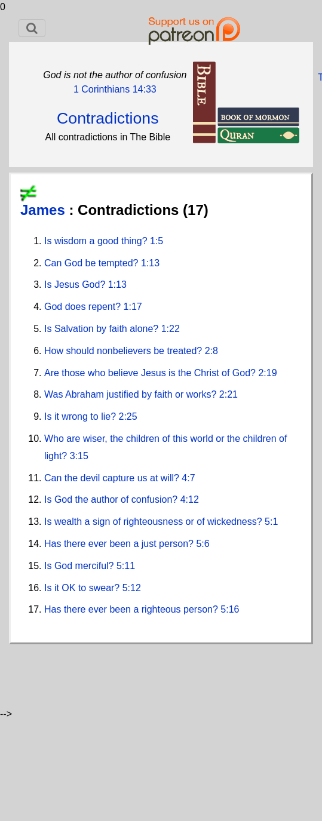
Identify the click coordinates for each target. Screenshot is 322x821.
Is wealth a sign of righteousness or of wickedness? (154, 521)
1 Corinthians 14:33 (115, 89)
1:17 (133, 307)
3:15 (79, 456)
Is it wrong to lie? (81, 416)
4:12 (189, 499)
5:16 (229, 609)
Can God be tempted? (92, 263)
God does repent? (84, 307)
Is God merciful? (80, 566)
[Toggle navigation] (32, 28)
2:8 (211, 351)
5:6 (202, 544)
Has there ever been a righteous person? (132, 609)
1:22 (170, 329)
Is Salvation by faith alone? (102, 329)
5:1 (271, 521)
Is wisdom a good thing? (97, 241)
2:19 (267, 373)
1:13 (150, 263)
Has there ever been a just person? (120, 544)
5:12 (131, 588)
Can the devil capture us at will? (113, 478)
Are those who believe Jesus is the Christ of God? (151, 373)
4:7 (188, 478)
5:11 (125, 566)
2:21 (228, 394)
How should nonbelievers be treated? (124, 351)
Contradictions (107, 118)
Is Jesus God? (76, 284)
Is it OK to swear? (83, 588)
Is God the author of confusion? (112, 499)
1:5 (156, 241)
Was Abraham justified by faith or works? (131, 394)
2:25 (128, 416)
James (44, 210)
